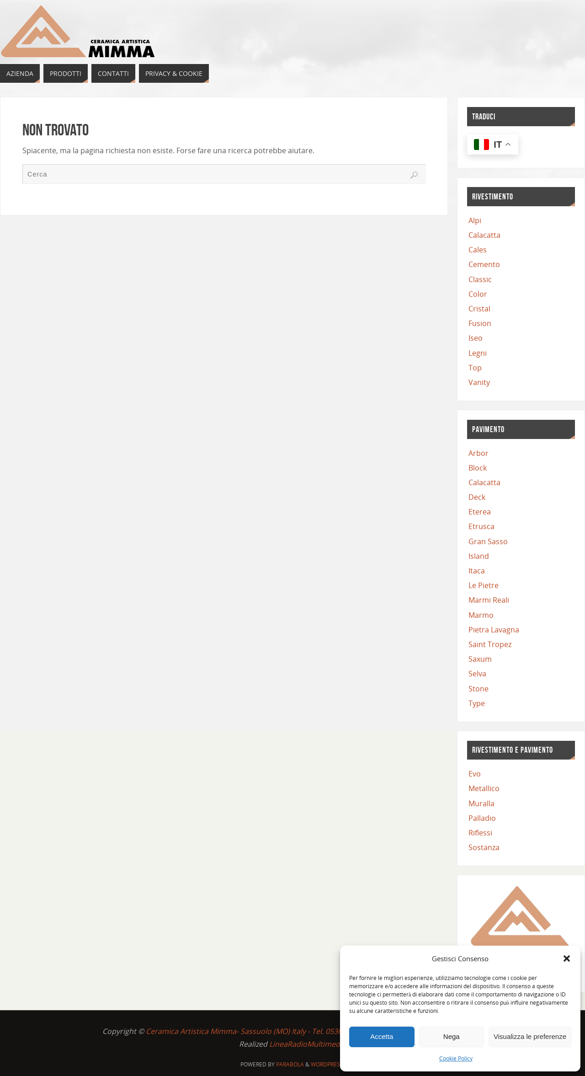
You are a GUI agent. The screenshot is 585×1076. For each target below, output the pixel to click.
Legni (477, 353)
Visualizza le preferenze (530, 1036)
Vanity (479, 382)
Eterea (479, 512)
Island (478, 556)
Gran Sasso (488, 541)
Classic (480, 279)
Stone (478, 689)
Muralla (481, 803)
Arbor (478, 453)
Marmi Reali (488, 600)
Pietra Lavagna (493, 630)
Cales (477, 250)
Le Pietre (483, 585)
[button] (566, 958)
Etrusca (481, 526)
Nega (451, 1036)
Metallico (484, 788)
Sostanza (484, 847)
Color (477, 294)
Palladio (482, 818)
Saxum (480, 659)
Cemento (484, 264)
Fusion (479, 323)
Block (477, 468)
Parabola (290, 1064)
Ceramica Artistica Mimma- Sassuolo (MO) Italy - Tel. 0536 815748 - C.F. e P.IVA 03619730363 (302, 1031)
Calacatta (484, 235)
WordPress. (328, 1064)
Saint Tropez (489, 644)
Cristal (479, 309)
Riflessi (480, 833)
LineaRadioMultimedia (307, 1044)
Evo (474, 774)
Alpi (474, 220)
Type (476, 703)
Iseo (475, 338)
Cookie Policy (456, 1058)
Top (475, 368)
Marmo (481, 615)
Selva (477, 674)
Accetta (381, 1036)
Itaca (476, 571)
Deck (476, 497)
